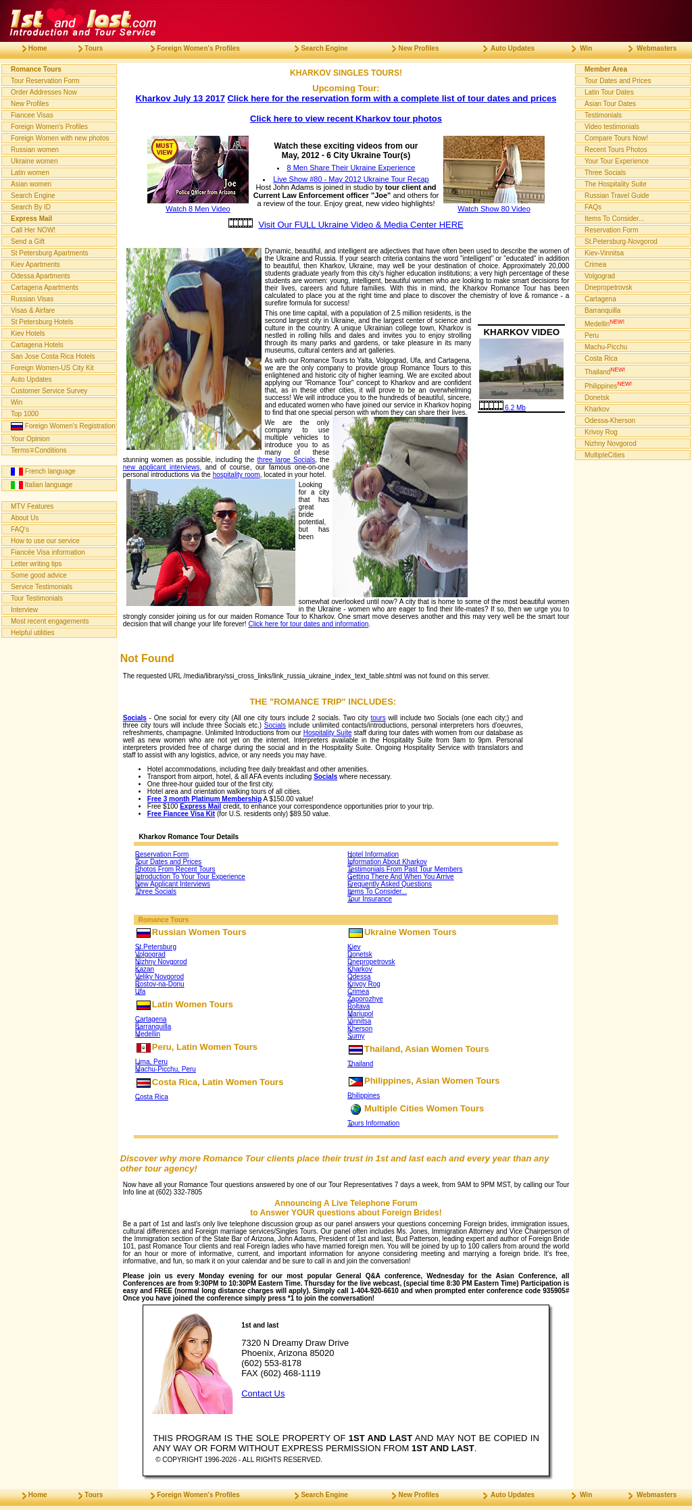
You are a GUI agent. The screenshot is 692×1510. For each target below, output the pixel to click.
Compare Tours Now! (616, 138)
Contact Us (263, 1393)
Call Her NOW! (33, 230)
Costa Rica (151, 1097)
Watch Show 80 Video (494, 205)
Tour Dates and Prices (168, 861)
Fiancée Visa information (48, 552)
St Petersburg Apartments (50, 253)
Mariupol (360, 1013)
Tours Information (373, 1123)
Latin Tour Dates (609, 92)
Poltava (358, 1006)
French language (43, 472)
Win (16, 402)
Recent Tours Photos (616, 149)
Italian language (41, 485)
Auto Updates (31, 379)
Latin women (30, 172)
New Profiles (30, 103)
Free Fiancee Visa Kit (181, 813)
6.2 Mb (502, 407)
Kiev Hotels (28, 333)
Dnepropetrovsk (371, 961)
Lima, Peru (151, 1061)
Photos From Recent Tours (175, 869)
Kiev (353, 947)
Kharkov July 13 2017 (180, 98)
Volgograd (150, 954)
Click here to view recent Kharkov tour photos (346, 119)
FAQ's (20, 529)
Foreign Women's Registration (63, 426)
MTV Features (32, 506)
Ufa (140, 991)
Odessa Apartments (40, 276)
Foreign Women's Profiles (49, 126)
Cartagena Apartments (44, 287)
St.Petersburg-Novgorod (621, 241)
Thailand (360, 1063)
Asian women (31, 184)
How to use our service (45, 541)
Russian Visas (32, 299)
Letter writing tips (36, 564)
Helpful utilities (32, 632)
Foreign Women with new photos (60, 138)
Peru (592, 335)
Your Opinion (30, 439)
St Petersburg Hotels (42, 322)
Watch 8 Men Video (198, 205)
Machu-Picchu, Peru (165, 1069)
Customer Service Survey (49, 391)
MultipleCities (604, 455)
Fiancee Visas (32, 115)
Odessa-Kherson (610, 420)
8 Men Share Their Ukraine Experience (351, 167)
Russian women (35, 149)
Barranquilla (153, 1026)
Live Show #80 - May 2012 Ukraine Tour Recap (350, 179)
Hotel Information (373, 854)
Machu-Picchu (606, 347)
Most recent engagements (50, 621)
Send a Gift (28, 241)
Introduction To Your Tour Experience (190, 876)
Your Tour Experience (617, 161)
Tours (85, 48)
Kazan (144, 969)
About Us (25, 518)
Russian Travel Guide (617, 195)
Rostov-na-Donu (159, 984)
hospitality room (236, 474)
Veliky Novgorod (159, 976)
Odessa (358, 976)
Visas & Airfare (33, 310)
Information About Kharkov (387, 861)
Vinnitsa (359, 1021)
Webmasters (647, 48)
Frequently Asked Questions (389, 884)
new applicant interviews (161, 467)
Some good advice (39, 575)
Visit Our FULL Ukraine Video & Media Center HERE (361, 225)
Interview (24, 609)
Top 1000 (25, 414)
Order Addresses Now (44, 92)
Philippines (363, 1095)
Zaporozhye (365, 999)
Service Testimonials (41, 586)
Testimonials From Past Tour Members (404, 869)
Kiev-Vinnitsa (604, 253)
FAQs (593, 207)
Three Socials (155, 891)
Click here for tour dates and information (308, 624)
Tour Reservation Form (45, 80)
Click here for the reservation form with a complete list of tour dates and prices (391, 98)
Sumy (356, 1036)
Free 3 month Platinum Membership (204, 799)
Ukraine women (34, 161)
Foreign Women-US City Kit (52, 368)
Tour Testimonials (37, 598)
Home (29, 48)
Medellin (147, 1034)
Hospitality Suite (327, 732)
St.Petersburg (155, 947)
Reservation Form (162, 854)
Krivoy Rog (363, 984)
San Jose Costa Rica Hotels (53, 356)
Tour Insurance (369, 899)
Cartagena (151, 1019)
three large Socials (286, 459)
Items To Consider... (377, 891)
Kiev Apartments (35, 264)
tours (377, 718)
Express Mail (200, 806)
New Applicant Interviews (172, 884)
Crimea (358, 991)
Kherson (359, 1028)
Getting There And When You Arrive (400, 876)
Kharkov (359, 969)
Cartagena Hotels (37, 345)
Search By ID (31, 207)
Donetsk (359, 954)
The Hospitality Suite (616, 184)
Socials (135, 718)
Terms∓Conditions (38, 450)
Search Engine (33, 195)
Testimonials (603, 115)
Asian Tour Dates (610, 103)
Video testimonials (612, 126)
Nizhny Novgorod (161, 961)
